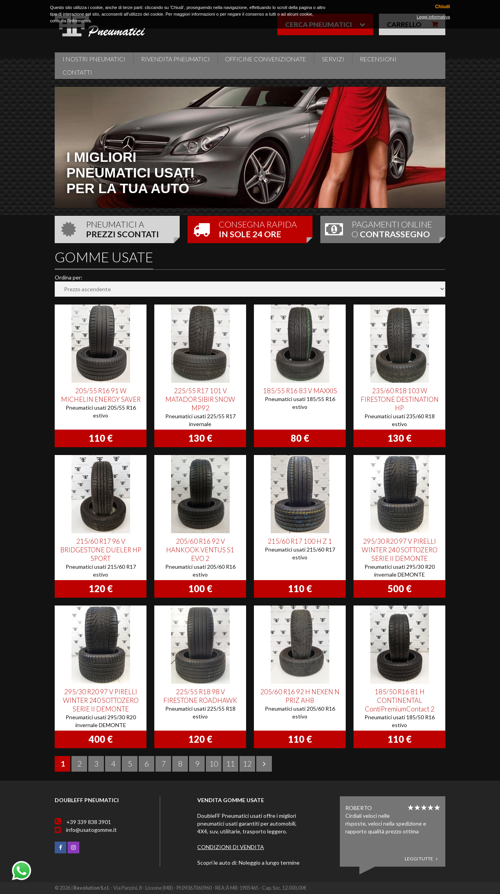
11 (230, 763)
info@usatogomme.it (91, 829)
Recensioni (378, 59)
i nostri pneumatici (93, 59)
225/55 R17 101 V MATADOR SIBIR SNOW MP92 (200, 399)
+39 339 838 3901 (88, 822)
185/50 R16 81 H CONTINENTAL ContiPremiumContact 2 (399, 700)
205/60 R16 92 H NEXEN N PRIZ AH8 (299, 696)
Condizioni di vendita (230, 847)
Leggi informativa (433, 16)
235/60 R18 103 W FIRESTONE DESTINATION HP (400, 399)
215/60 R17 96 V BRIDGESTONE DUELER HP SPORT (100, 550)
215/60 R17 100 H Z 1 (300, 541)
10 (213, 763)
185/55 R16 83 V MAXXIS (300, 391)
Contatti (77, 72)
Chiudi (442, 6)
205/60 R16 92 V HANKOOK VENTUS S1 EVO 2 (200, 550)
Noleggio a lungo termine (269, 862)
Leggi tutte (421, 859)
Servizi (333, 59)
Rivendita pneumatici (175, 59)
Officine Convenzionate (265, 59)
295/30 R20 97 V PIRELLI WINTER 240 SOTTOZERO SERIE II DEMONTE (400, 550)
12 (247, 763)
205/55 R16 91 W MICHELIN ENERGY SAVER (101, 395)
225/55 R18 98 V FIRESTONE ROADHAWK (200, 696)
